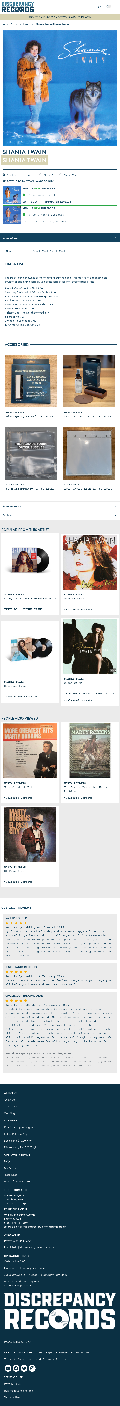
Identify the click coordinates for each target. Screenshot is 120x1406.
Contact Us (10, 1106)
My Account (11, 1168)
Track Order (11, 1174)
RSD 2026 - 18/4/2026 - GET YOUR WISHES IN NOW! (60, 17)
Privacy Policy (54, 1359)
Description (10, 238)
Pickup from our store (17, 1181)
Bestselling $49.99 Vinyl (18, 1140)
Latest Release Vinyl (16, 1134)
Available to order (22, 175)
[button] (100, 7)
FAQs (7, 1161)
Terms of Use (12, 1397)
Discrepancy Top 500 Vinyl (20, 1147)
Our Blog (9, 1113)
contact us (10, 1285)
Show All (50, 175)
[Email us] (8, 1368)
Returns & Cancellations (18, 1390)
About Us (9, 1099)
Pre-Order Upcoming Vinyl (20, 1127)
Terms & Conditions (19, 1359)
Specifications (12, 506)
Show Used (71, 175)
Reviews (7, 515)
